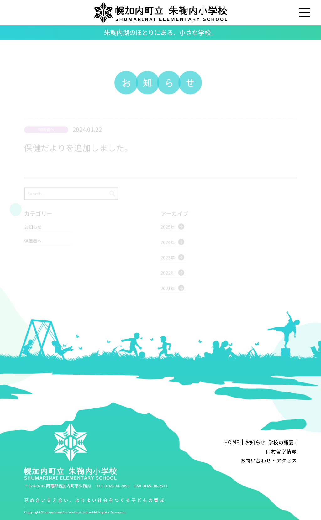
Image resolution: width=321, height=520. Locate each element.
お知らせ (255, 442)
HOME (232, 442)
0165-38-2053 (116, 486)
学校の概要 (281, 442)
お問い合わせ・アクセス (268, 460)
